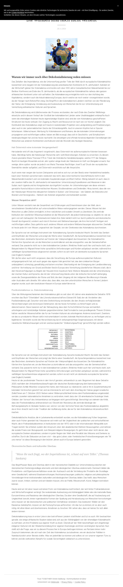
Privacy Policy (67, 582)
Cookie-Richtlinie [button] (18, 13)
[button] (118, 6)
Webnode (55, 582)
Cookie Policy (80, 582)
